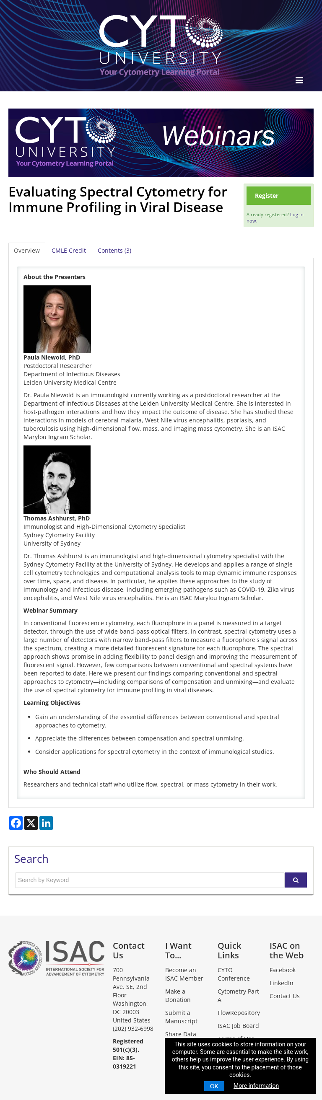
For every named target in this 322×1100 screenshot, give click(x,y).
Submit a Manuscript (181, 1017)
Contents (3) (114, 250)
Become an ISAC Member (184, 974)
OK (214, 1086)
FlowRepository (239, 1013)
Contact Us (285, 996)
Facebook (283, 970)
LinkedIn (281, 983)
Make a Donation (178, 995)
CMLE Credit (69, 250)
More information (256, 1085)
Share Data (180, 1034)
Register (266, 195)
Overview (27, 250)
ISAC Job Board (238, 1026)
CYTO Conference (234, 974)
